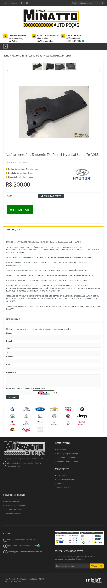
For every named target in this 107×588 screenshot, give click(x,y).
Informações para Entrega (67, 453)
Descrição (13, 229)
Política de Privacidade (66, 458)
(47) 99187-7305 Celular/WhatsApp (24, 546)
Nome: (9, 333)
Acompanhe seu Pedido (15, 505)
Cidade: (9, 357)
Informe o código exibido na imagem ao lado (25, 388)
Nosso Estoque (63, 488)
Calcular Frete (51, 196)
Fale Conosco (62, 475)
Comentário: (11, 372)
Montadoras (61, 483)
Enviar (12, 397)
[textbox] (88, 3)
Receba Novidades (13, 514)
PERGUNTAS (13, 319)
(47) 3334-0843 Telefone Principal (21, 539)
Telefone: (10, 349)
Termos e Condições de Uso (68, 462)
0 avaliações (23, 162)
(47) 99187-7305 (75, 41)
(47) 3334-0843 (73, 38)
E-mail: (9, 341)
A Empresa (61, 449)
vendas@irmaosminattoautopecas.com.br (25, 552)
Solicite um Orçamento (66, 479)
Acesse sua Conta (12, 501)
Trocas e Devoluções (13, 509)
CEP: (8, 364)
